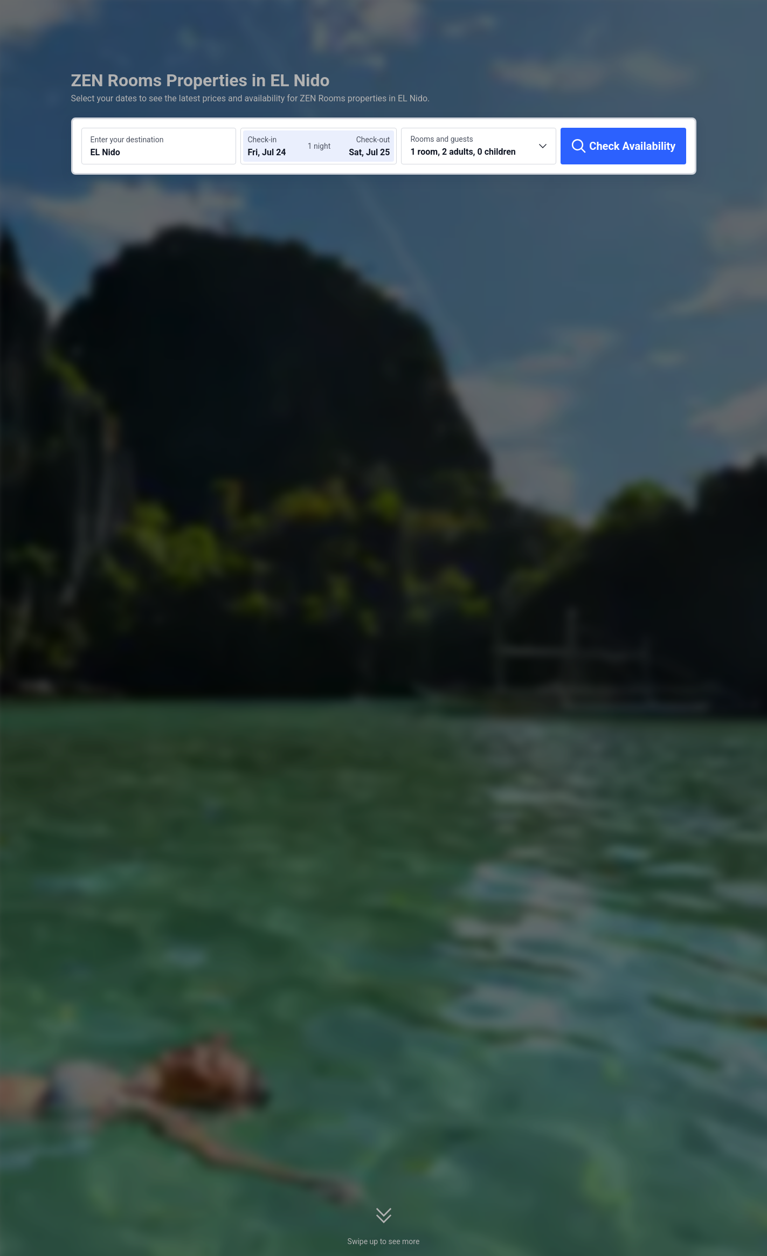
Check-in (262, 139)
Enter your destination (127, 139)
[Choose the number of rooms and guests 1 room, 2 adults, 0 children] (479, 146)
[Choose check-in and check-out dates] (280, 146)
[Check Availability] (623, 146)
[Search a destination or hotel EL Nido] (159, 146)
